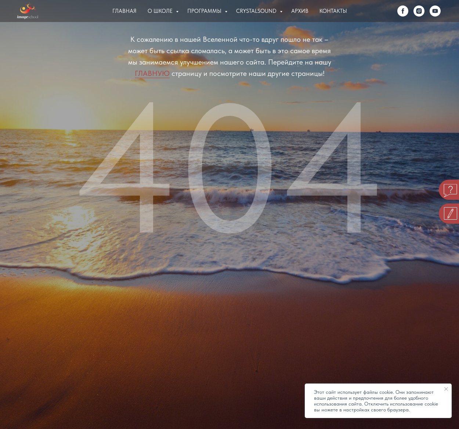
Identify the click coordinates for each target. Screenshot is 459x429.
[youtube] (435, 11)
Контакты (333, 11)
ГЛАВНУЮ (152, 73)
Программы (205, 11)
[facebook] (402, 11)
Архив (299, 11)
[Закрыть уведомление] (446, 389)
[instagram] (418, 11)
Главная (124, 11)
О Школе (161, 11)
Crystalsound (257, 11)
